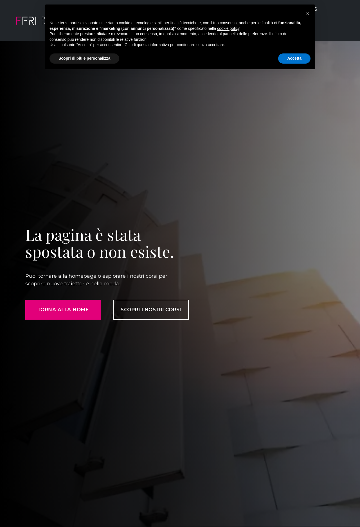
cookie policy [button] (228, 28)
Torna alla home (63, 309)
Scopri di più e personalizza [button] (84, 58)
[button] (307, 13)
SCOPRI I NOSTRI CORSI (151, 309)
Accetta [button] (294, 58)
